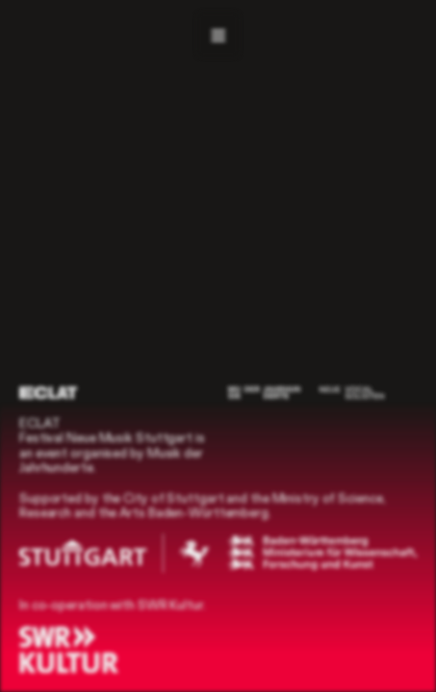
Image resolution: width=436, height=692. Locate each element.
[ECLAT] (48, 392)
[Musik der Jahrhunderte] (264, 392)
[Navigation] (218, 34)
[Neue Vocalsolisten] (352, 392)
